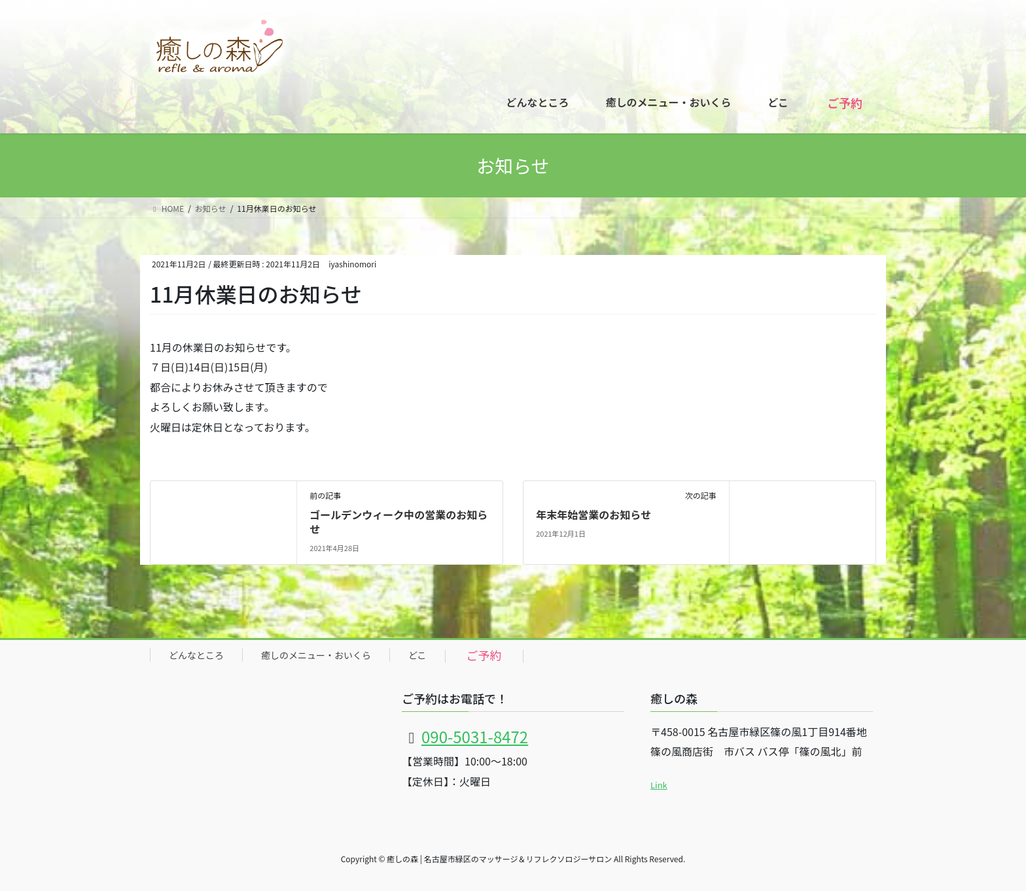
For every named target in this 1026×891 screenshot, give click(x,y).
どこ (417, 655)
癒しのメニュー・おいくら (316, 655)
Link (658, 785)
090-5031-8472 (474, 736)
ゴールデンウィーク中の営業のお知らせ (398, 522)
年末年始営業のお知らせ (593, 514)
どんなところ (196, 655)
